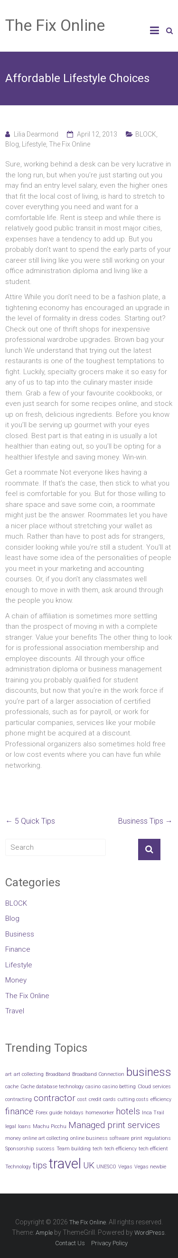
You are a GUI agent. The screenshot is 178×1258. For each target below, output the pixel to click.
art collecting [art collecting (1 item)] (29, 1074)
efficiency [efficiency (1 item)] (160, 1099)
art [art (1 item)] (8, 1074)
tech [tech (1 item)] (98, 1149)
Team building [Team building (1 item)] (73, 1149)
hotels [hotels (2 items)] (128, 1111)
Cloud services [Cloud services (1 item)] (154, 1087)
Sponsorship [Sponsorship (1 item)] (19, 1149)
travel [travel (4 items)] (65, 1164)
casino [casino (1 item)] (93, 1087)
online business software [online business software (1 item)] (99, 1138)
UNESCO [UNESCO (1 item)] (106, 1167)
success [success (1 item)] (45, 1149)
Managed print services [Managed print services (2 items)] (114, 1125)
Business (19, 934)
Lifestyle (34, 144)
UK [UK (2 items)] (88, 1165)
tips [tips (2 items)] (40, 1165)
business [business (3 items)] (148, 1072)
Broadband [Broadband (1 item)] (58, 1074)
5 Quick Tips (30, 821)
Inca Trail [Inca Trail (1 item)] (153, 1113)
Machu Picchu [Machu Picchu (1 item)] (49, 1126)
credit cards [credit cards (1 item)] (102, 1099)
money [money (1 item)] (13, 1138)
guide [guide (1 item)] (55, 1113)
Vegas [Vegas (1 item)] (125, 1167)
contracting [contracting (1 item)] (18, 1099)
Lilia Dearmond (36, 134)
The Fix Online (55, 25)
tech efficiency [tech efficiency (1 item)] (120, 1149)
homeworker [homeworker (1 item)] (99, 1113)
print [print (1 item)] (136, 1138)
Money (16, 980)
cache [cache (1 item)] (12, 1087)
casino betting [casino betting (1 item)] (119, 1087)
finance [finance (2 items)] (19, 1111)
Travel (14, 1011)
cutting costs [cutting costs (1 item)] (133, 1099)
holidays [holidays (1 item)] (74, 1113)
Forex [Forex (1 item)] (41, 1113)
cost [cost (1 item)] (82, 1099)
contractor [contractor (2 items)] (54, 1098)
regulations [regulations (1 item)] (157, 1138)
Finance (17, 949)
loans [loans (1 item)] (24, 1126)
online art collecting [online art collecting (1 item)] (45, 1138)
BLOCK (145, 134)
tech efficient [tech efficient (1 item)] (153, 1149)
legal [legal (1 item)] (10, 1126)
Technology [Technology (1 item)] (18, 1167)
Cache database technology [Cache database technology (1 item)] (52, 1087)
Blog (12, 144)
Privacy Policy (109, 1243)
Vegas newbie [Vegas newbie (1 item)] (150, 1167)
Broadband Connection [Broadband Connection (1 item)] (98, 1074)
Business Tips (145, 821)
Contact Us (70, 1243)
